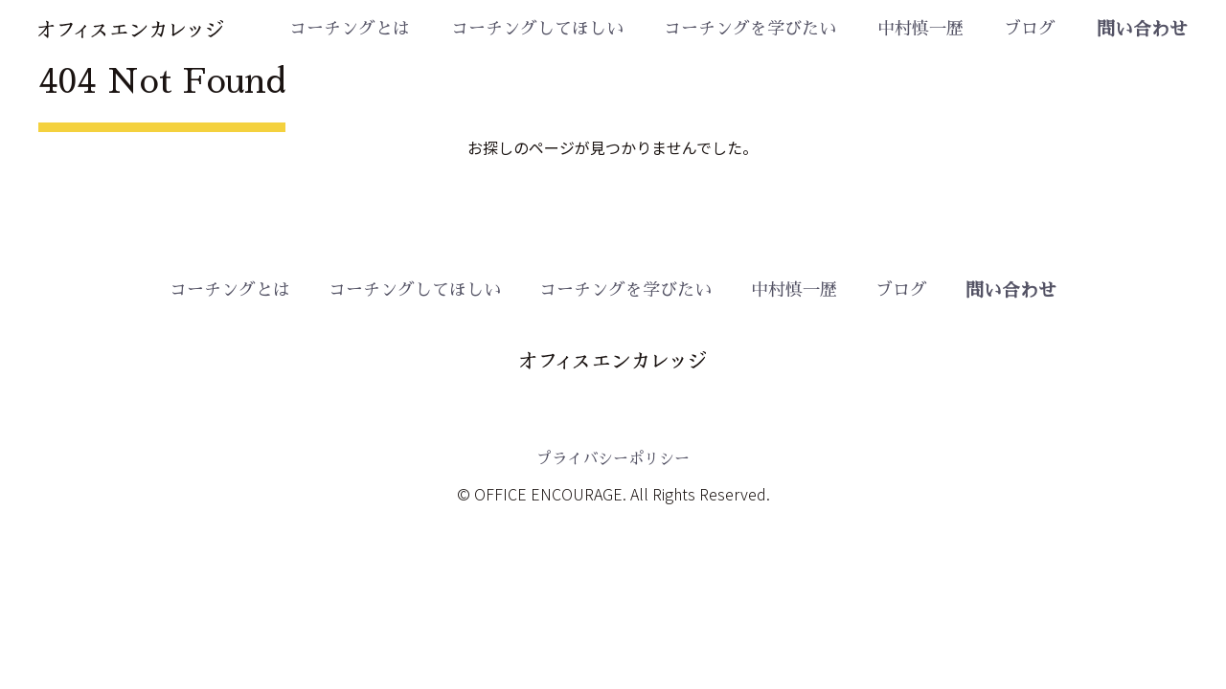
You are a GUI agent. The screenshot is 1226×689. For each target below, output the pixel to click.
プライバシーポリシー (613, 459)
